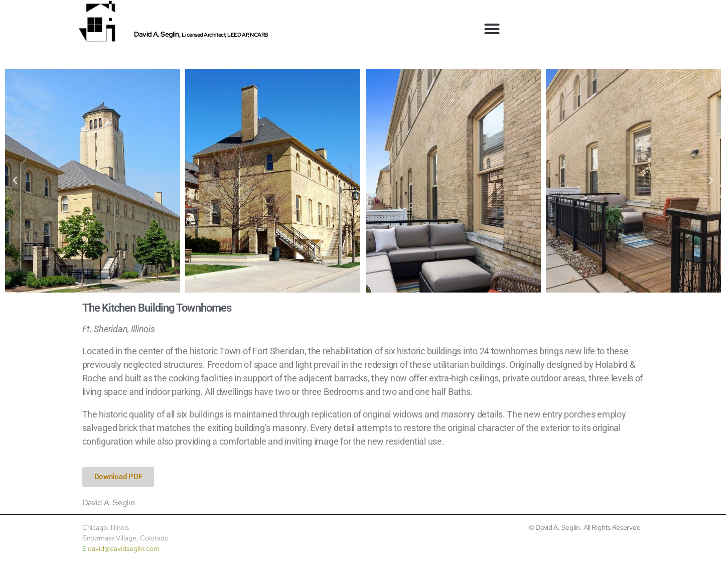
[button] (492, 29)
